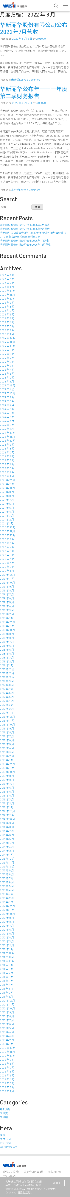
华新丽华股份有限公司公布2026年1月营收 (24, 240)
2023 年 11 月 (7, 389)
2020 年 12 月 (8, 527)
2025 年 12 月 (8, 290)
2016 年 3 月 (7, 752)
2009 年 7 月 (7, 1067)
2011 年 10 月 (7, 961)
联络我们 (9, 1177)
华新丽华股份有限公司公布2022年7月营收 (34, 28)
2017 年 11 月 (7, 673)
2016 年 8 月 (7, 732)
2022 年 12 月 (8, 432)
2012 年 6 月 (7, 929)
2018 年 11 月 (7, 626)
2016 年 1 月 (6, 760)
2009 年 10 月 (8, 1055)
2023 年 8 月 (7, 401)
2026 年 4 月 (7, 275)
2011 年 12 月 (7, 953)
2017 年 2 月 (7, 708)
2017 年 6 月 (7, 693)
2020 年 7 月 (7, 547)
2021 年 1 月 (6, 523)
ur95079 (41, 38)
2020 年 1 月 (7, 570)
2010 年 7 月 (7, 1020)
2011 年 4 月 (6, 984)
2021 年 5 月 (7, 507)
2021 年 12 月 (7, 480)
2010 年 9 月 (7, 1012)
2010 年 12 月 (7, 1000)
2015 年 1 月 (6, 807)
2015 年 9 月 (7, 775)
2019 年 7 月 (7, 594)
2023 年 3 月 (7, 420)
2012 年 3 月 (7, 941)
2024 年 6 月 (7, 361)
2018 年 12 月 (7, 622)
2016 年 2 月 (7, 756)
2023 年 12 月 (7, 385)
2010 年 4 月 (7, 1032)
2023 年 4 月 (7, 417)
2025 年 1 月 (7, 334)
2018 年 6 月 (7, 645)
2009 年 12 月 (8, 1047)
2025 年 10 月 (8, 298)
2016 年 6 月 (7, 740)
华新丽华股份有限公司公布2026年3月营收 (25, 224)
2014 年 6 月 (7, 834)
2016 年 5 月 (7, 744)
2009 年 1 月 (7, 1091)
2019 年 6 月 (7, 598)
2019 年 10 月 (7, 582)
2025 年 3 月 (7, 326)
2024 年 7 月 (7, 357)
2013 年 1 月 (6, 902)
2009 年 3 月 (7, 1083)
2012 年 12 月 (7, 905)
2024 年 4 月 (7, 369)
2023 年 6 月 (7, 409)
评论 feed (5, 1142)
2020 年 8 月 (7, 543)
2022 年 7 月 (7, 452)
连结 (28, 1192)
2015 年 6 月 (7, 787)
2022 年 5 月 (7, 460)
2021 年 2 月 (7, 519)
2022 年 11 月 (7, 436)
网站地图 (54, 1172)
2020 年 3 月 (7, 562)
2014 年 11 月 (7, 815)
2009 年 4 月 (7, 1079)
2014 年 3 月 (7, 846)
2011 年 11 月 (7, 957)
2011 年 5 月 (6, 980)
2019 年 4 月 (7, 606)
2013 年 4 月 (7, 890)
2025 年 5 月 (7, 318)
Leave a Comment (29, 79)
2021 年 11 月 (7, 484)
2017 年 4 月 (7, 700)
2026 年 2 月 (7, 282)
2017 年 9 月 (7, 681)
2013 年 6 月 (7, 882)
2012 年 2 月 (7, 945)
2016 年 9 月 (7, 728)
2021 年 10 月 (7, 488)
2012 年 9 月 (7, 917)
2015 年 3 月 (7, 799)
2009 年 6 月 (7, 1071)
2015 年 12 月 (7, 764)
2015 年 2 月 (7, 803)
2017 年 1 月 (6, 712)
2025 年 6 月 (7, 314)
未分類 (4, 1117)
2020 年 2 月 (7, 566)
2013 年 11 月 (7, 862)
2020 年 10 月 (8, 535)
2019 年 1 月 (6, 618)
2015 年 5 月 (7, 791)
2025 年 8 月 (7, 306)
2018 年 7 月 (7, 641)
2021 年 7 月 (7, 499)
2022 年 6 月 (7, 456)
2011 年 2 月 (6, 992)
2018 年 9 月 (7, 633)
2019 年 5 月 (7, 602)
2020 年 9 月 (7, 539)
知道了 (57, 1182)
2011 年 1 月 (6, 996)
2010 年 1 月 (6, 1043)
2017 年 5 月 (7, 696)
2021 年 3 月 (7, 515)
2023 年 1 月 (7, 428)
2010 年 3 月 (7, 1036)
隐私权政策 (11, 1172)
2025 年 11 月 (7, 294)
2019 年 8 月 (7, 590)
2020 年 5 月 (7, 555)
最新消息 (5, 1109)
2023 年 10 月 (7, 393)
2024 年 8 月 (7, 353)
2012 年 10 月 (7, 913)
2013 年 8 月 (7, 874)
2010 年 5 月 (7, 1028)
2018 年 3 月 (7, 657)
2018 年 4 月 (7, 653)
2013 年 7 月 (7, 878)
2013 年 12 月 (7, 858)
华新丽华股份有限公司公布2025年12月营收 (25, 244)
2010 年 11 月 (7, 1004)
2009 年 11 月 (7, 1051)
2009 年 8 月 (7, 1063)
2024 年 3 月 (7, 373)
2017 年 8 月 (7, 685)
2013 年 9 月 (7, 870)
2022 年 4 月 (7, 464)
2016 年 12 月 (7, 716)
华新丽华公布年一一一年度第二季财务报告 (34, 92)
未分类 (15, 79)
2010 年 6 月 (7, 1024)
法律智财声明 (33, 1172)
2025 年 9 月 (7, 302)
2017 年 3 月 (7, 704)
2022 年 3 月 (7, 468)
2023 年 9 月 (7, 397)
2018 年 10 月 (7, 629)
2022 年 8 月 (7, 448)
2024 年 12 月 (8, 338)
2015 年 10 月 (7, 771)
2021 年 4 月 (7, 511)
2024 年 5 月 (7, 365)
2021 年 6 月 (7, 503)
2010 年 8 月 (7, 1016)
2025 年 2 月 (7, 330)
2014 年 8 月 (7, 827)
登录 (2, 1135)
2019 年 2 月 (7, 614)
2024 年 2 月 (7, 377)
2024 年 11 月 (7, 342)
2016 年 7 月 (7, 736)
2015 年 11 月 (7, 767)
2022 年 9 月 (7, 444)
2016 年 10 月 (7, 724)
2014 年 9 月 (7, 823)
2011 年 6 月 (6, 976)
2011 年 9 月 (6, 965)
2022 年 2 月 (7, 472)
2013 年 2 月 (7, 898)
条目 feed (5, 1138)
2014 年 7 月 (7, 831)
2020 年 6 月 (7, 551)
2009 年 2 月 (7, 1087)
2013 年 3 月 (7, 894)
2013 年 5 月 (7, 886)
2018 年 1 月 (6, 665)
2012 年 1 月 (6, 949)
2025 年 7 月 (7, 310)
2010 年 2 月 (7, 1040)
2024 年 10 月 (8, 346)
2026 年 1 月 (7, 286)
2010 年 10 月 (7, 1008)
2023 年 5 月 (7, 413)
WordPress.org (8, 1146)
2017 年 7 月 (7, 689)
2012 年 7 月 (7, 925)
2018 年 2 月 (7, 661)
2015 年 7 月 (7, 783)
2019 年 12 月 (7, 574)
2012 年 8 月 (7, 921)
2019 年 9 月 (7, 586)
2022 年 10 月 (8, 440)
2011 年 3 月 (6, 988)
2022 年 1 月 (7, 476)
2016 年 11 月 (7, 720)
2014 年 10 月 (7, 819)
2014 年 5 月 (7, 838)
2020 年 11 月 (7, 531)
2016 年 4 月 (7, 748)
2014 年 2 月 (7, 850)
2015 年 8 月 (7, 779)
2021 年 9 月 (7, 491)
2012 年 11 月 (7, 909)
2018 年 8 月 (7, 637)
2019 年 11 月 (7, 578)
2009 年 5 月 (7, 1075)
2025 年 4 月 (7, 322)
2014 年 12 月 (7, 811)
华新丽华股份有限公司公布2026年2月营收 (25, 228)
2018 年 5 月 (7, 649)
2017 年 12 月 (7, 669)
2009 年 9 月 (7, 1059)
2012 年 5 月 (7, 933)
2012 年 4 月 (7, 937)
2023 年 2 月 (7, 424)
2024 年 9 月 (7, 349)
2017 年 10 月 (7, 677)
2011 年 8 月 (6, 969)
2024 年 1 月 (7, 381)
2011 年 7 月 (6, 972)
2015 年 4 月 (7, 795)
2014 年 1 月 (6, 854)
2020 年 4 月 (7, 558)
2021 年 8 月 (7, 495)
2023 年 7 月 (7, 405)
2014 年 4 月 (7, 842)
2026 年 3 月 (7, 279)
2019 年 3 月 (7, 610)
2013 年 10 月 (7, 866)
